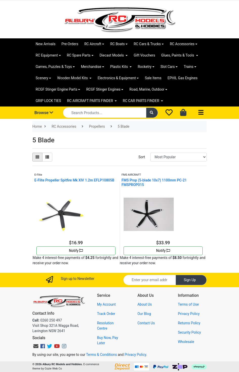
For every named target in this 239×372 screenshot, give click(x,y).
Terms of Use (188, 304)
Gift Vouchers (144, 55)
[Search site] (152, 113)
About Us (144, 304)
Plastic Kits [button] (119, 67)
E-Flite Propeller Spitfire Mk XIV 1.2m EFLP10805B (74, 180)
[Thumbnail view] (37, 157)
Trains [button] (188, 67)
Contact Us (146, 323)
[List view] (47, 157)
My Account (106, 304)
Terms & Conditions (101, 355)
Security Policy (189, 332)
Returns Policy (189, 323)
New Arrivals (45, 44)
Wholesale (186, 342)
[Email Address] (149, 280)
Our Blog (144, 314)
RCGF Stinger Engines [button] (103, 89)
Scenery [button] (42, 78)
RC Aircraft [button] (92, 44)
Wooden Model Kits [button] (73, 78)
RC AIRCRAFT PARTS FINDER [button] (90, 101)
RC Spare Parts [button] (79, 55)
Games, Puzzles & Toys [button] (54, 67)
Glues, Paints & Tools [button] (178, 55)
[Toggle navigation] (201, 112)
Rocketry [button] (144, 67)
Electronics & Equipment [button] (117, 78)
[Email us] (35, 346)
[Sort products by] (178, 157)
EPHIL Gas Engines (183, 78)
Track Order (106, 314)
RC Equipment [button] (47, 55)
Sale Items (153, 78)
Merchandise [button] (91, 67)
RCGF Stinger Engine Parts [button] (56, 89)
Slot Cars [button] (167, 67)
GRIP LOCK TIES (48, 101)
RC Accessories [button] (182, 44)
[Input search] (104, 113)
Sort (141, 157)
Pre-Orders (69, 44)
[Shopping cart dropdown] (183, 113)
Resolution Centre (105, 325)
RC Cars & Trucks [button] (147, 44)
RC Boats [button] (117, 44)
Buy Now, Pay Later (107, 340)
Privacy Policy (189, 314)
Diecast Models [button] (112, 55)
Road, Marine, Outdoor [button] (146, 89)
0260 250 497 (47, 320)
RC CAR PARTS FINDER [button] (141, 101)
